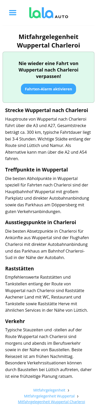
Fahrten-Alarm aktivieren (48, 89)
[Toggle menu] (13, 13)
